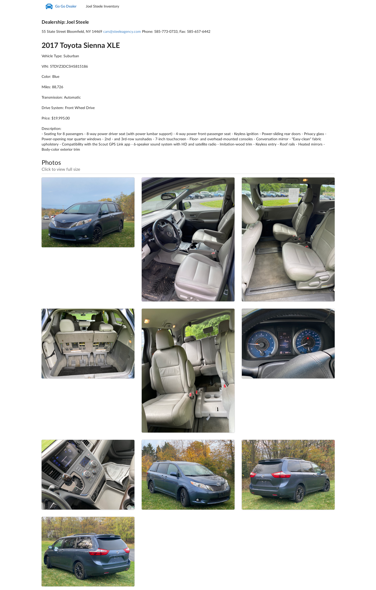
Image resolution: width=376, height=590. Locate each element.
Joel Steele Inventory (102, 6)
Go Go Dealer (61, 6)
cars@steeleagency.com (122, 32)
